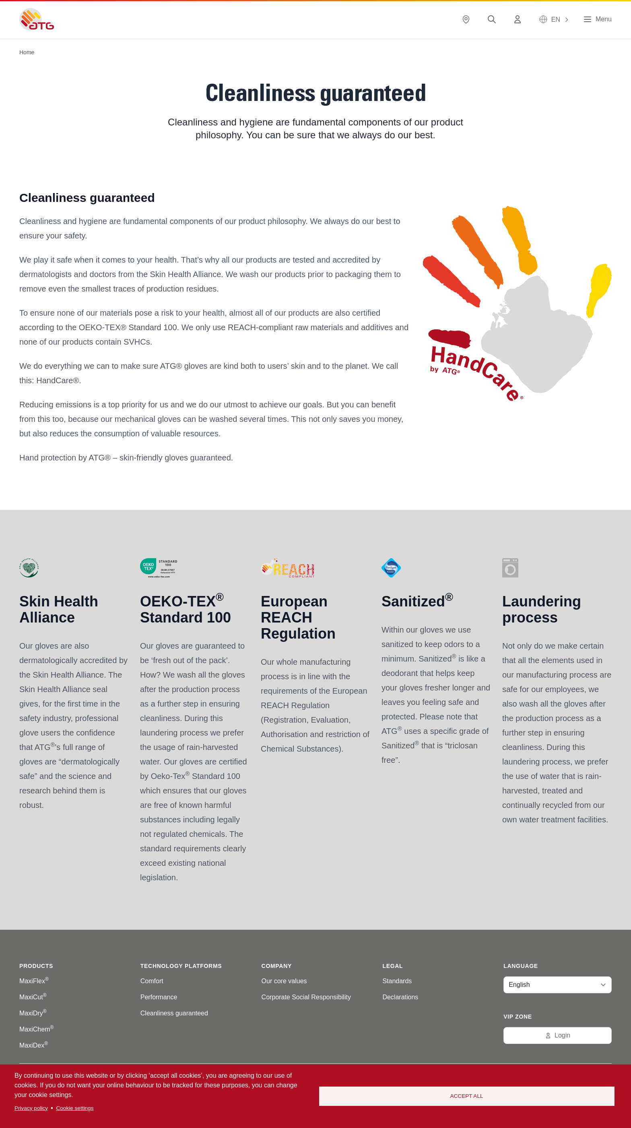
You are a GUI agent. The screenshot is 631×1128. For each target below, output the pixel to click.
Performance (158, 997)
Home (26, 52)
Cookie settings (74, 1108)
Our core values (284, 981)
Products (36, 966)
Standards (397, 981)
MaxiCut (33, 997)
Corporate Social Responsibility (306, 997)
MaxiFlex (34, 981)
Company (277, 966)
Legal (392, 966)
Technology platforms (181, 966)
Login (557, 1035)
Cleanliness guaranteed (174, 1013)
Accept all (466, 1096)
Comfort (151, 981)
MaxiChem (36, 1029)
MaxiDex (33, 1045)
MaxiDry (33, 1013)
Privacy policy (31, 1108)
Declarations (400, 997)
